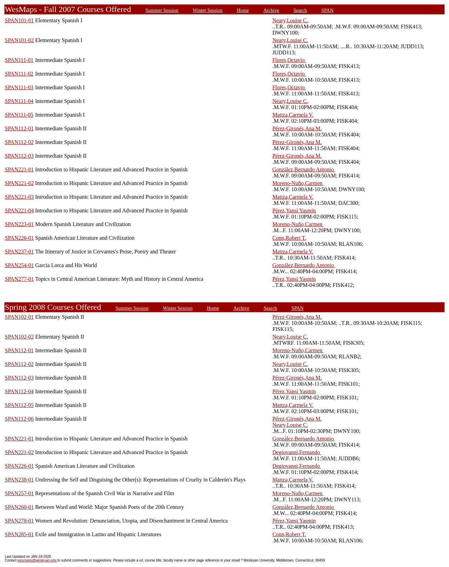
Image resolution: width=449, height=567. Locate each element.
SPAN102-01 (19, 317)
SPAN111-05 (19, 115)
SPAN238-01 (19, 480)
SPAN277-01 (19, 279)
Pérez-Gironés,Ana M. (297, 128)
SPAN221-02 (19, 183)
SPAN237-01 (19, 251)
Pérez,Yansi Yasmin (294, 210)
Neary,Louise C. (290, 20)
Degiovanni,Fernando (296, 452)
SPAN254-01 (19, 265)
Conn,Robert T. (289, 238)
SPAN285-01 (19, 534)
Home (243, 10)
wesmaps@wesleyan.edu (37, 560)
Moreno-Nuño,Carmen (298, 183)
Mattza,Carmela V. (292, 115)
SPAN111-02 (19, 74)
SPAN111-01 (19, 60)
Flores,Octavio (289, 60)
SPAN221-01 (19, 169)
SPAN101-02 (19, 40)
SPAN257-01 (19, 493)
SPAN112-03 (19, 156)
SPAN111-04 (19, 101)
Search (300, 10)
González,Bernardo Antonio (303, 169)
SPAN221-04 (19, 210)
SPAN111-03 (19, 87)
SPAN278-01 (19, 521)
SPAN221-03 (19, 197)
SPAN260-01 (19, 507)
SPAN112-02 (19, 142)
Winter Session (207, 10)
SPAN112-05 (19, 405)
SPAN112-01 (19, 128)
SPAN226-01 (19, 238)
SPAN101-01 (19, 20)
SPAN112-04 (19, 391)
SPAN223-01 (19, 224)
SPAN (327, 10)
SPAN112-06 (19, 419)
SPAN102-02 (19, 337)
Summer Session (161, 10)
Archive (271, 10)
